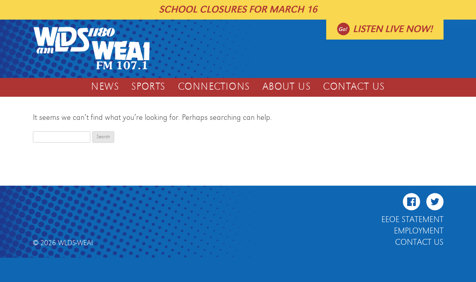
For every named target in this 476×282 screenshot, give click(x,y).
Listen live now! (393, 29)
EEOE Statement (412, 219)
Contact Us (353, 87)
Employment (419, 231)
